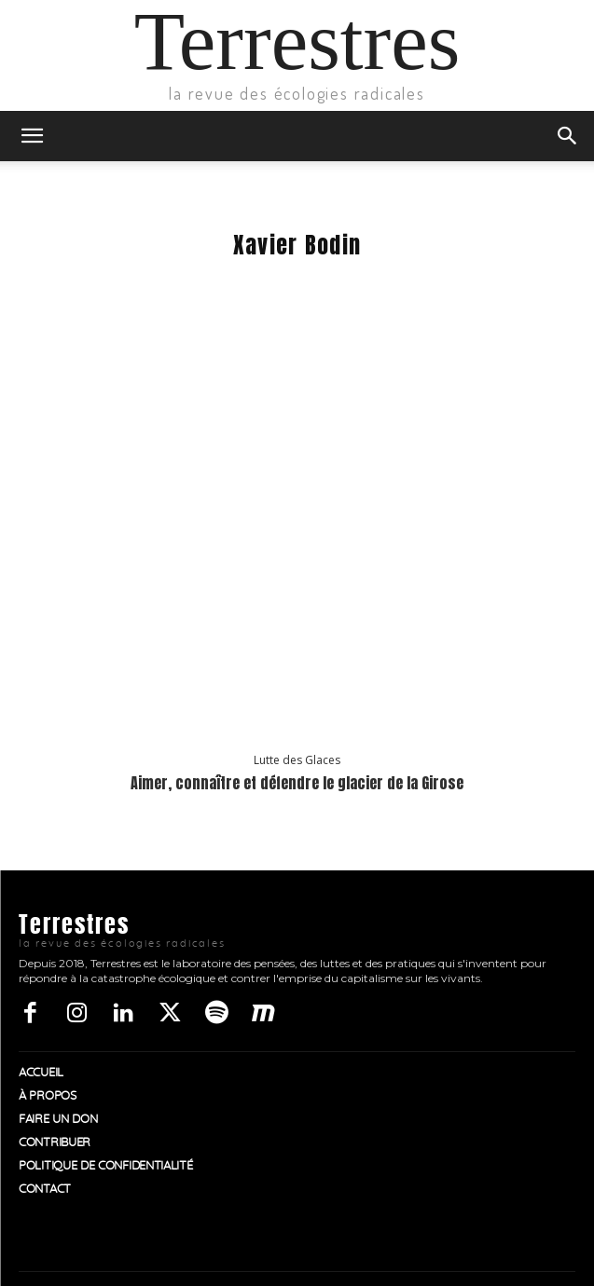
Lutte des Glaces (297, 760)
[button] (32, 136)
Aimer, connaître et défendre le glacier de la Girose (297, 783)
